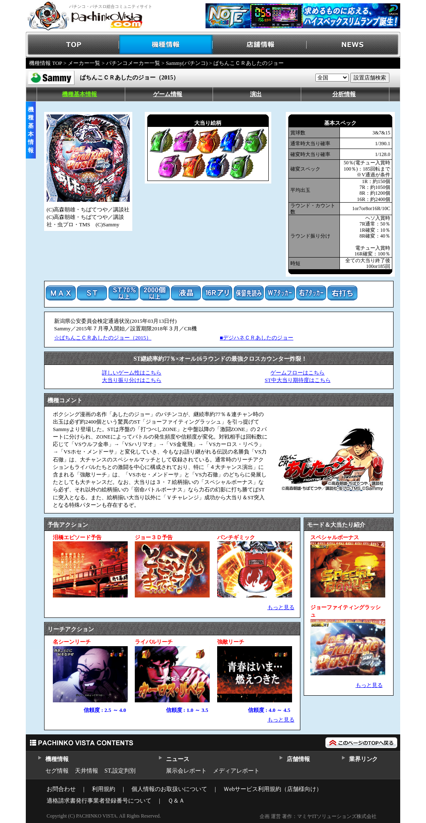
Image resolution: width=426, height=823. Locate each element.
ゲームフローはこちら (297, 372)
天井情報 (86, 771)
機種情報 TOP (45, 63)
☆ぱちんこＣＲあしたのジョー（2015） (102, 338)
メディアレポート (236, 771)
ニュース (177, 759)
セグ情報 (57, 771)
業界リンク (363, 759)
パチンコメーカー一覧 (133, 63)
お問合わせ (61, 789)
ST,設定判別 (120, 771)
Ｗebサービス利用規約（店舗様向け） (272, 789)
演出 (256, 94)
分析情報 (344, 94)
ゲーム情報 (167, 94)
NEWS (353, 45)
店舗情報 (260, 45)
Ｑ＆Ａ (176, 801)
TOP (72, 45)
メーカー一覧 (84, 63)
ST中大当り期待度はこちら (297, 380)
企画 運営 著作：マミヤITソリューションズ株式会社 (318, 816)
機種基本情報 (79, 94)
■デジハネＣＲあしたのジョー (256, 338)
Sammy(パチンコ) (187, 63)
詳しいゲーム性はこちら (131, 372)
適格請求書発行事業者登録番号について (99, 801)
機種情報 (166, 45)
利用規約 (103, 789)
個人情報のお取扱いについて (169, 789)
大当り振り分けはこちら (131, 380)
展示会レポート (186, 771)
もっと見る (281, 607)
